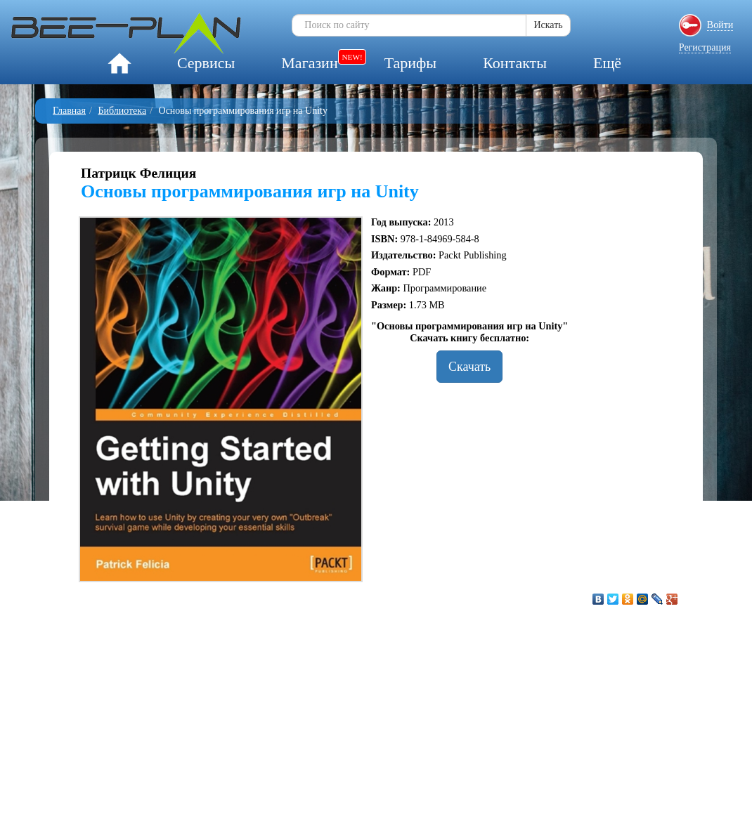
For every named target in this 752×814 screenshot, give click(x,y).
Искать (547, 25)
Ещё (607, 63)
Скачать (469, 367)
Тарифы (410, 63)
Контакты (515, 63)
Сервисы (206, 63)
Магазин (309, 63)
